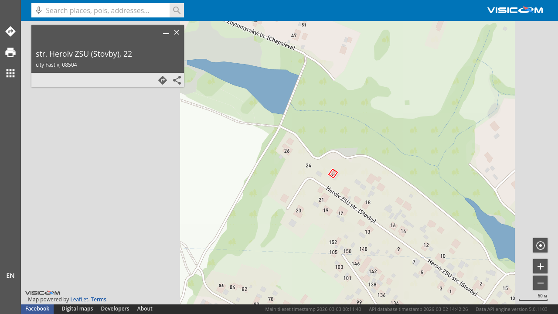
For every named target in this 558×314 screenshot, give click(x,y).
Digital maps (77, 308)
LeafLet (79, 299)
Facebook (37, 308)
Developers (115, 308)
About (145, 308)
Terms (98, 299)
